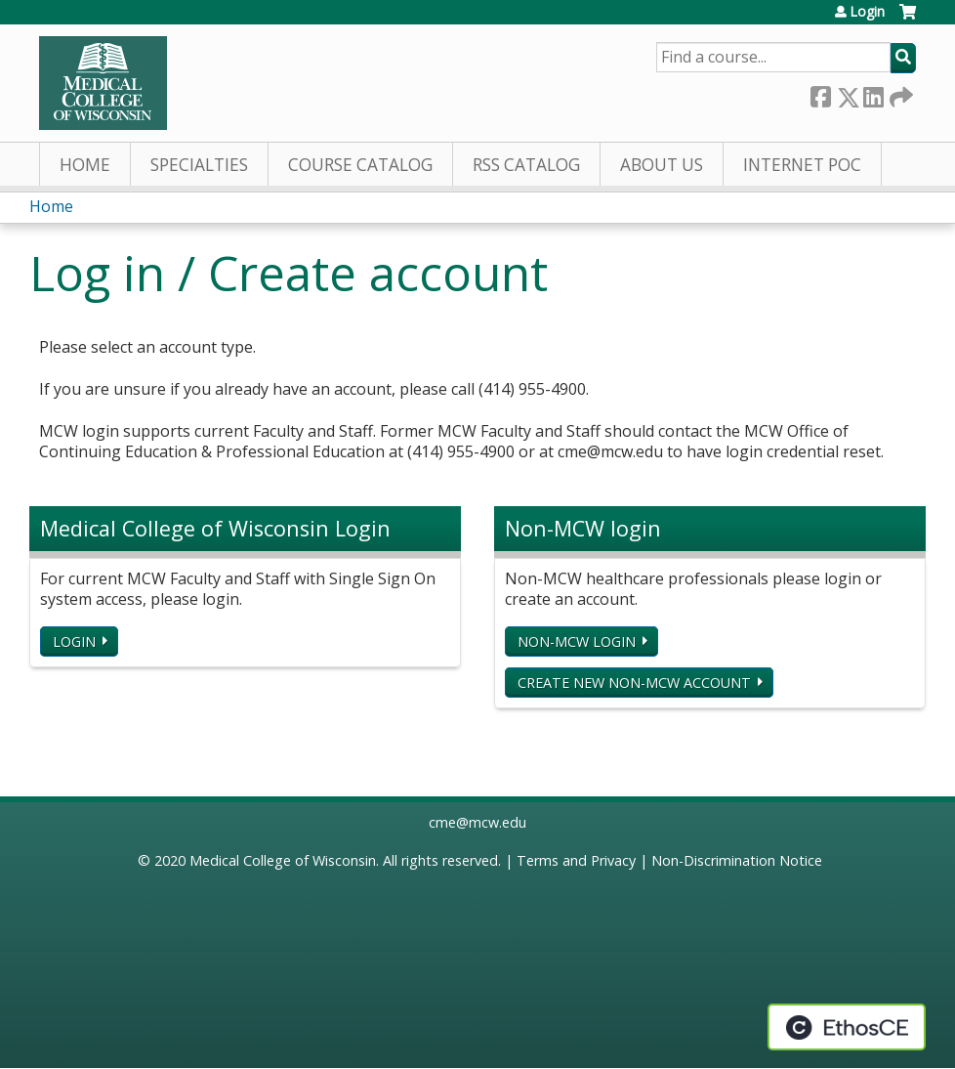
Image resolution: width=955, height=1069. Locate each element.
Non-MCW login (577, 641)
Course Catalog (360, 164)
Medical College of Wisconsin (282, 860)
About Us (661, 164)
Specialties (199, 164)
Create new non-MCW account (634, 682)
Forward (899, 93)
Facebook (820, 93)
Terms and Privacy (576, 860)
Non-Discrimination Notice (736, 860)
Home (85, 164)
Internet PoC (802, 164)
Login (867, 12)
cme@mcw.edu (477, 822)
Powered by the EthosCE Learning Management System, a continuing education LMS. (847, 1027)
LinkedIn (873, 93)
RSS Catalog (526, 164)
